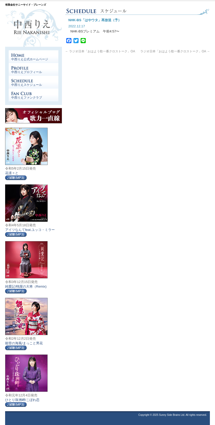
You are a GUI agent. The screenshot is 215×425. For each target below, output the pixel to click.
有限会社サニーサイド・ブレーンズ (25, 4)
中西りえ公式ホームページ (29, 59)
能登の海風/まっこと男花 (24, 343)
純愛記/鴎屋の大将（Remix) (26, 286)
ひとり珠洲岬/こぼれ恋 (22, 400)
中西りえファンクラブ (26, 97)
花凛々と (11, 173)
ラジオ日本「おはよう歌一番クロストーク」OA (100, 51)
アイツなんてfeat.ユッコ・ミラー (30, 230)
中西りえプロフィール (26, 72)
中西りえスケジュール (26, 85)
